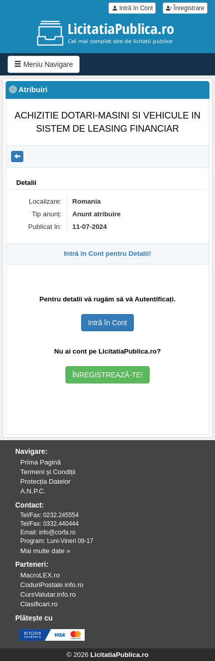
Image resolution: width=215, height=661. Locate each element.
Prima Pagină (40, 462)
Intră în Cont (132, 8)
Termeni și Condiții (48, 472)
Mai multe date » (45, 551)
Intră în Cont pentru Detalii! (107, 253)
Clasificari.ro (38, 604)
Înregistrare (185, 8)
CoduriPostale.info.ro (51, 585)
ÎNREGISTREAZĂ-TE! (107, 375)
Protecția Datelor (45, 481)
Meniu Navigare (43, 64)
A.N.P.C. (33, 491)
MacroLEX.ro (40, 575)
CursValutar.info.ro (48, 594)
